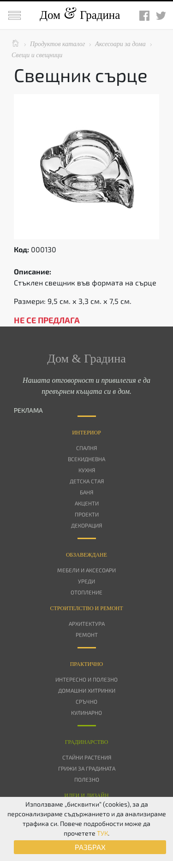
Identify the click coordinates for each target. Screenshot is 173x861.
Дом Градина (80, 15)
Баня (86, 492)
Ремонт (87, 634)
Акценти (87, 503)
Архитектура (87, 623)
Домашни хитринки (86, 690)
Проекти (87, 514)
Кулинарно (86, 712)
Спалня (86, 448)
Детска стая (87, 481)
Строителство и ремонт (86, 608)
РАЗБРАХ (90, 847)
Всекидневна (86, 459)
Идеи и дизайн (86, 795)
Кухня (86, 470)
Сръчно (86, 701)
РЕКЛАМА (28, 410)
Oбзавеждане (86, 555)
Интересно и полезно (86, 679)
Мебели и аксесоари (86, 570)
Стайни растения (86, 757)
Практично (86, 664)
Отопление (86, 592)
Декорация (86, 525)
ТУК (102, 833)
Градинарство (86, 742)
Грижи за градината (86, 768)
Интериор (86, 432)
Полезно (86, 779)
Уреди (86, 581)
